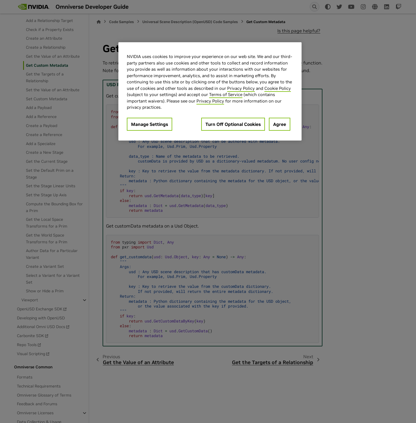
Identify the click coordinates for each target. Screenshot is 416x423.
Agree (279, 124)
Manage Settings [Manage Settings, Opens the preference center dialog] (149, 124)
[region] (210, 91)
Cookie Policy (277, 88)
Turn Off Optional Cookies (233, 124)
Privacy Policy (241, 88)
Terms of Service (225, 94)
